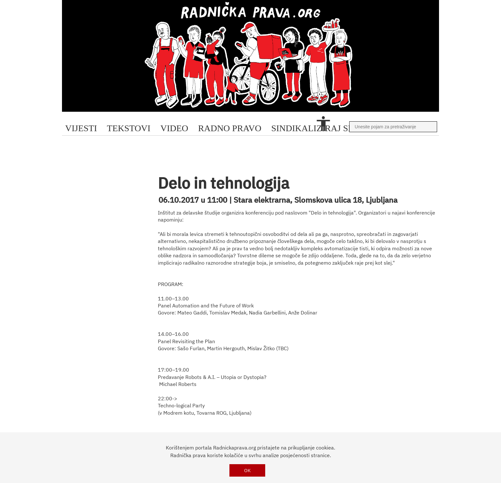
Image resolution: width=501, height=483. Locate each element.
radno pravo (229, 128)
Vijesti (81, 128)
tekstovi (128, 128)
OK (247, 470)
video (174, 128)
